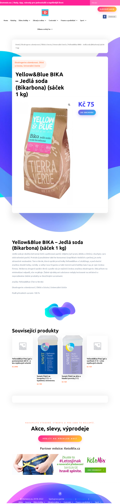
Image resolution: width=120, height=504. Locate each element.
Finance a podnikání (68, 20)
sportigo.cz (70, 499)
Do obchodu (87, 112)
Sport (82, 20)
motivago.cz (82, 499)
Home (6, 20)
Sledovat (112, 17)
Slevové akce (107, 9)
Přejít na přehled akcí (60, 438)
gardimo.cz (95, 499)
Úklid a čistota (46, 44)
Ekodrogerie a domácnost (30, 44)
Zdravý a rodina (38, 20)
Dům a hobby (23, 20)
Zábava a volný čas (43, 29)
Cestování (52, 20)
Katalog (13, 20)
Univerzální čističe (60, 44)
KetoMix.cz (72, 448)
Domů (17, 44)
